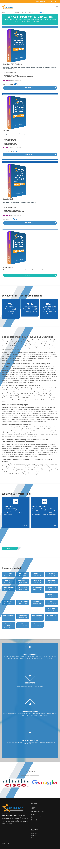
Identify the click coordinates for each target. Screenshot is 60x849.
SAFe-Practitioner (36, 817)
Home (3, 12)
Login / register (52, 1)
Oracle (9, 12)
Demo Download (29, 275)
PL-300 (33, 808)
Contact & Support (41, 1)
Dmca (33, 837)
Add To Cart (29, 88)
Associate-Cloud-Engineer (38, 811)
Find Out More (8, 548)
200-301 (34, 819)
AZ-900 (33, 814)
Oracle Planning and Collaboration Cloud (24, 12)
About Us (34, 835)
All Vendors (34, 833)
